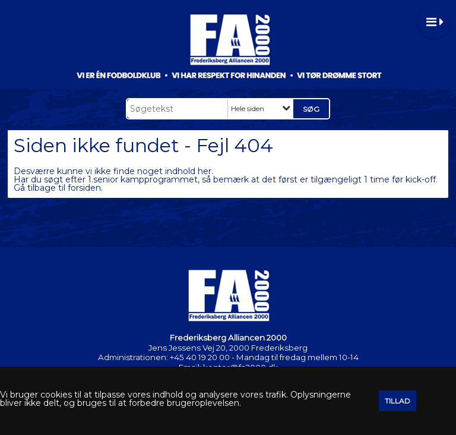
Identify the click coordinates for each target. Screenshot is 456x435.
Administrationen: (133, 357)
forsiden (84, 187)
